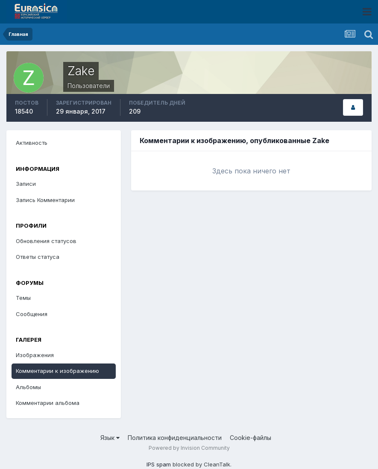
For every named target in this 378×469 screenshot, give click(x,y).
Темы (23, 297)
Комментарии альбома (47, 402)
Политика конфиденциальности (175, 437)
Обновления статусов (46, 240)
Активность (31, 142)
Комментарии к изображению (57, 370)
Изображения (35, 355)
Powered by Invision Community (189, 448)
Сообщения (31, 314)
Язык (110, 437)
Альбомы (28, 387)
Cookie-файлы (250, 437)
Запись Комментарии (45, 199)
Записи (26, 183)
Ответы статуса (37, 256)
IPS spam (159, 464)
